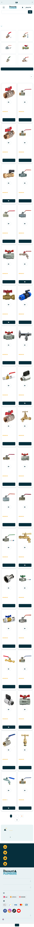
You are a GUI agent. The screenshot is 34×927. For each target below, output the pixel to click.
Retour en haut (17, 820)
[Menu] (3, 7)
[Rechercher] (30, 11)
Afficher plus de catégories (17, 69)
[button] (17, 25)
